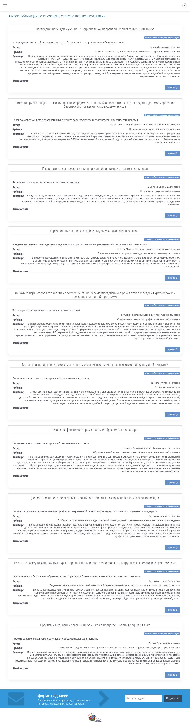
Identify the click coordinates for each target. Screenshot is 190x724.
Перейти (172, 87)
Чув (184, 5)
